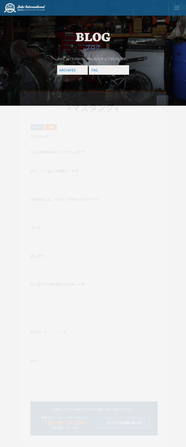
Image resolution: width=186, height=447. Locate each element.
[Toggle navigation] (177, 8)
